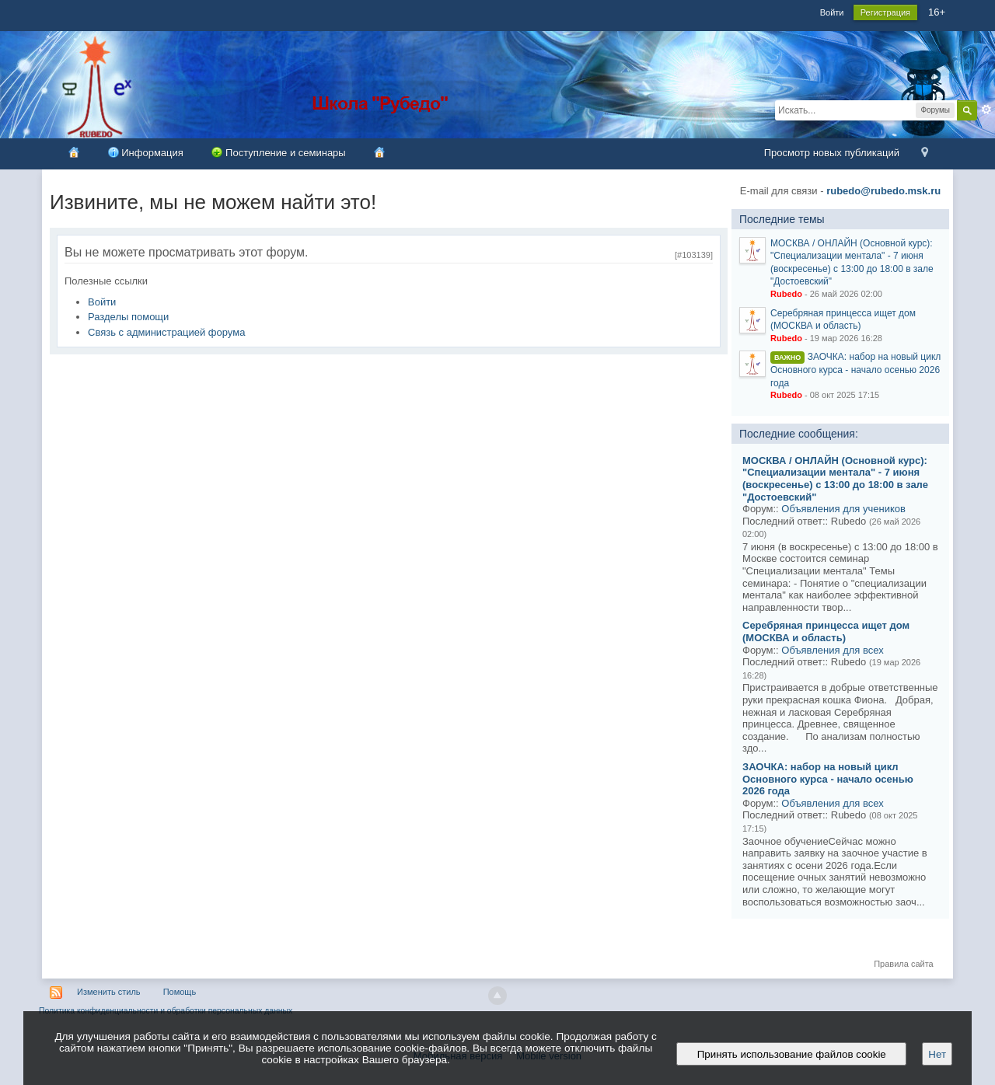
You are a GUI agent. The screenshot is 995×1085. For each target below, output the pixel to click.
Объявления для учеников (843, 509)
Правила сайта (904, 963)
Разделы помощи (128, 317)
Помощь (180, 991)
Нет (937, 1054)
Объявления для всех (832, 650)
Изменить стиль (109, 991)
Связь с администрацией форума (166, 332)
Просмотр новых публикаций (831, 153)
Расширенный (986, 109)
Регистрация (885, 12)
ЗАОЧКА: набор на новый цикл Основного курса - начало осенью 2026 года (855, 369)
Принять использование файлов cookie (791, 1054)
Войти (832, 12)
